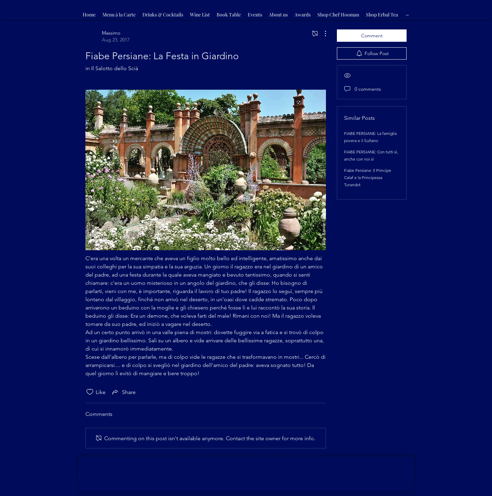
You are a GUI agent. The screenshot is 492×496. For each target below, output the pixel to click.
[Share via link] (123, 392)
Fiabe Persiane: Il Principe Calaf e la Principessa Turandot (367, 177)
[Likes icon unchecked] (89, 392)
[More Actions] (322, 33)
